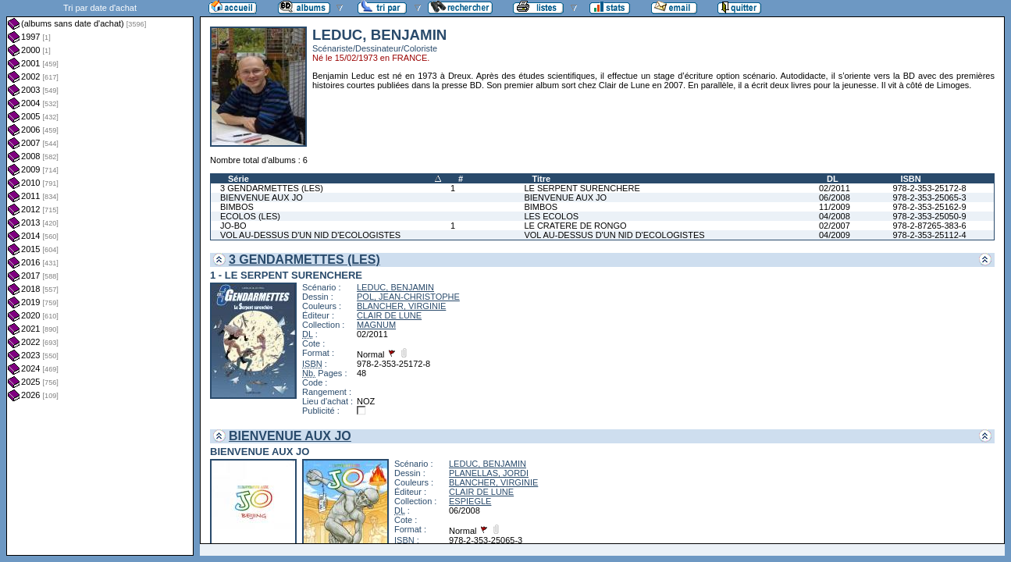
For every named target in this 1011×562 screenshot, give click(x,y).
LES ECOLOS (551, 216)
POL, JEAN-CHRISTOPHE (408, 296)
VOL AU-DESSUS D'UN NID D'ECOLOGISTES (310, 235)
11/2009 (834, 207)
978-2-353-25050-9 (929, 216)
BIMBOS (237, 207)
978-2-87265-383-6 (929, 225)
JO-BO (233, 225)
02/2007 (834, 225)
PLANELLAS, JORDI (489, 473)
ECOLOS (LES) (250, 216)
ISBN (910, 178)
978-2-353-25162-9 (929, 207)
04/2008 (834, 216)
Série (238, 178)
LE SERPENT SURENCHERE (581, 188)
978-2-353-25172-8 (929, 188)
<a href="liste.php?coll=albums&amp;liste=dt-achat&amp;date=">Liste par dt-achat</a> (100, 278)
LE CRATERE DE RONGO (575, 225)
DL (832, 178)
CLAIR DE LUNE (389, 315)
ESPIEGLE (470, 501)
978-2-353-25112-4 (929, 235)
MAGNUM (376, 324)
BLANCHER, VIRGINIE (401, 306)
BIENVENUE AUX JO (261, 197)
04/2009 (834, 235)
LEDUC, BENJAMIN (395, 287)
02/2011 (834, 188)
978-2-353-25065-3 (929, 197)
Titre (541, 178)
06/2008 (834, 197)
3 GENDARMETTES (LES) (271, 188)
